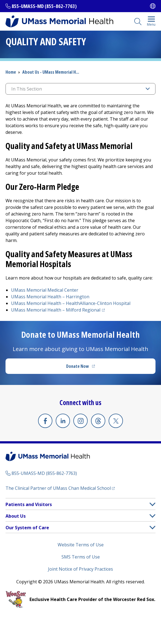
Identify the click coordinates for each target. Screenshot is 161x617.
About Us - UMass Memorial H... (50, 72)
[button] (152, 504)
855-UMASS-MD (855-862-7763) (44, 6)
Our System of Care (27, 528)
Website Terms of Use (81, 545)
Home (11, 72)
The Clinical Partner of (58, 488)
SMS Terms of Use (80, 557)
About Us (16, 516)
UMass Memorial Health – (50, 297)
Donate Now (77, 366)
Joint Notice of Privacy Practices (80, 569)
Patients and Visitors (29, 504)
